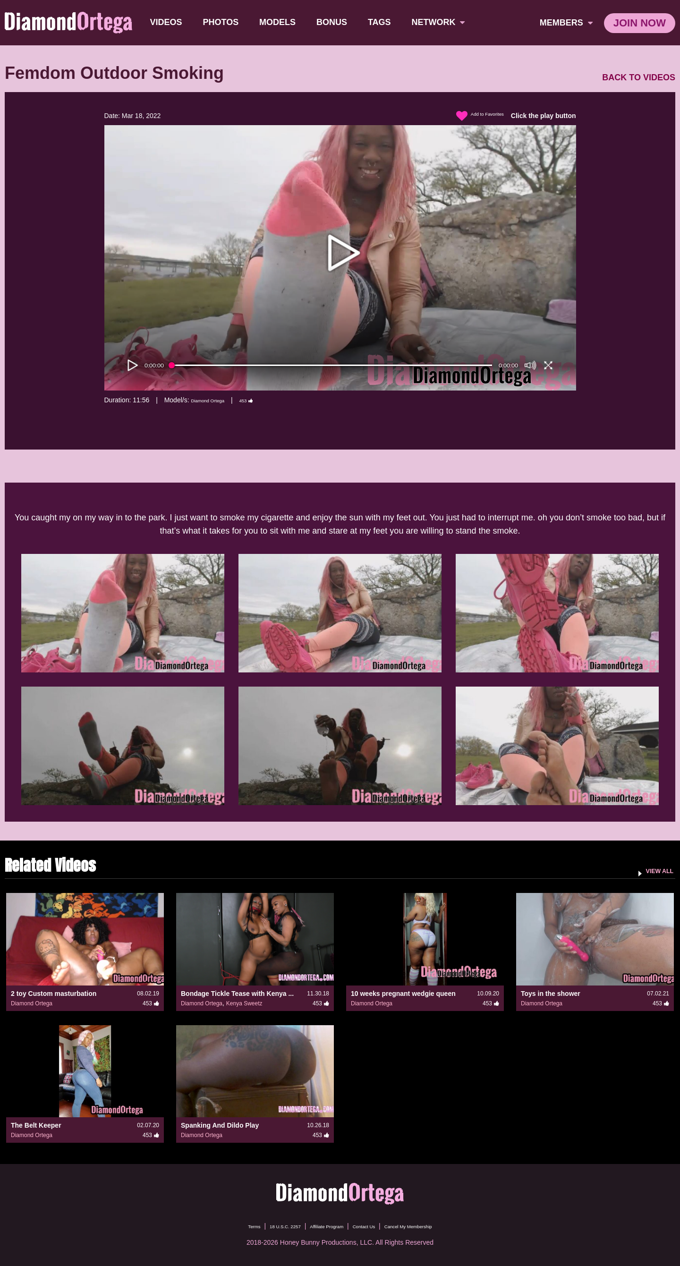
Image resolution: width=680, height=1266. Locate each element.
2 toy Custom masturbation (53, 993)
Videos (169, 22)
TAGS (382, 22)
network (441, 22)
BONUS (334, 22)
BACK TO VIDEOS (638, 77)
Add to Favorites (472, 116)
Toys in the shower (550, 993)
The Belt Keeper (36, 1125)
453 (264, 400)
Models (280, 22)
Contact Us (371, 1226)
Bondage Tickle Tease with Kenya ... (237, 993)
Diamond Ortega (215, 400)
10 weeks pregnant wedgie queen (403, 993)
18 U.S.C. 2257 (263, 1226)
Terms (221, 1226)
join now (639, 23)
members (566, 22)
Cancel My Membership (432, 1226)
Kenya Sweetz (244, 1003)
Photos (224, 22)
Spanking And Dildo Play (220, 1125)
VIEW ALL (653, 870)
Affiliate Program (320, 1226)
